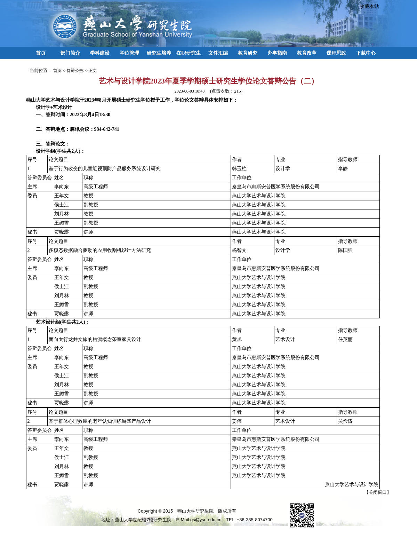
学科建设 (100, 53)
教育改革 (306, 53)
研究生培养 (159, 53)
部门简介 (70, 53)
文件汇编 (218, 53)
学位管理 (129, 53)
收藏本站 (367, 6)
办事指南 (277, 53)
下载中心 (366, 53)
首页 (41, 53)
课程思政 (336, 53)
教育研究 (247, 53)
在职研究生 (188, 53)
